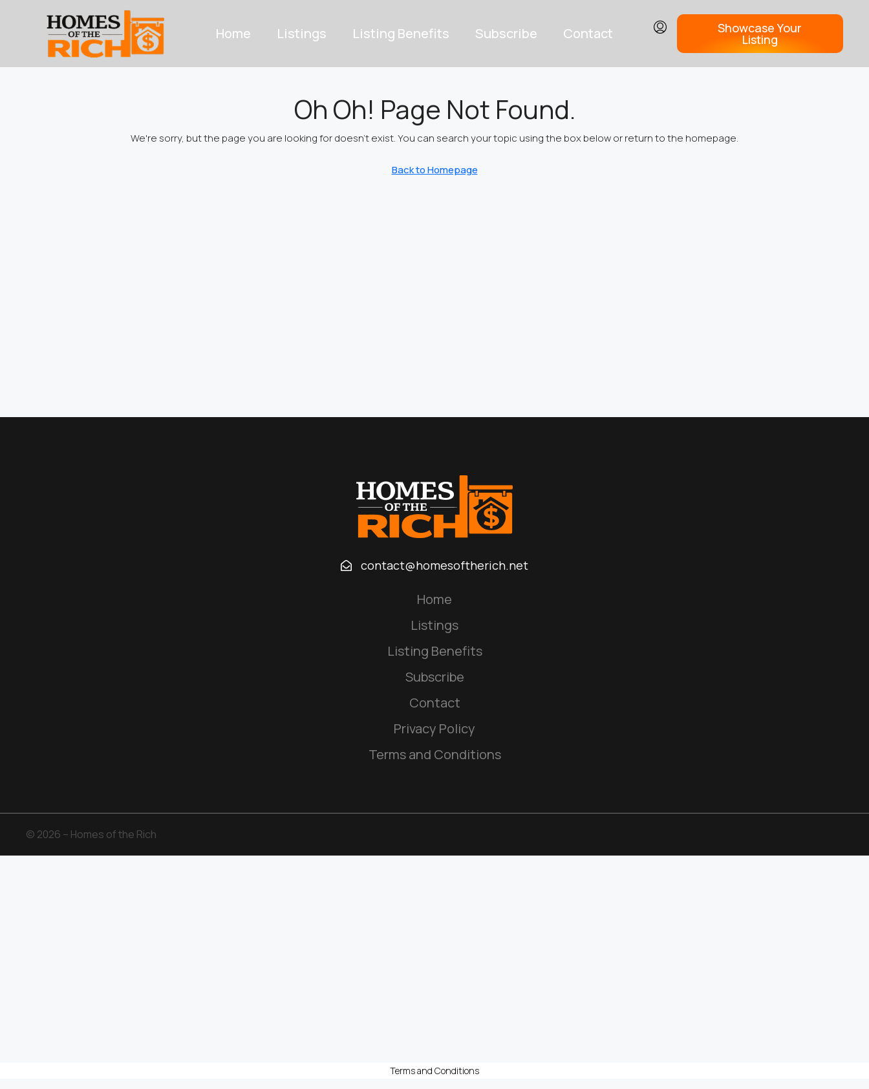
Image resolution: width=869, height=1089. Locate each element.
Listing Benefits (400, 33)
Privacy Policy (434, 728)
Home (233, 33)
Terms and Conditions (435, 754)
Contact (588, 33)
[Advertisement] (434, 959)
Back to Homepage (435, 170)
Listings (302, 33)
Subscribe (506, 33)
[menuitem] (660, 27)
